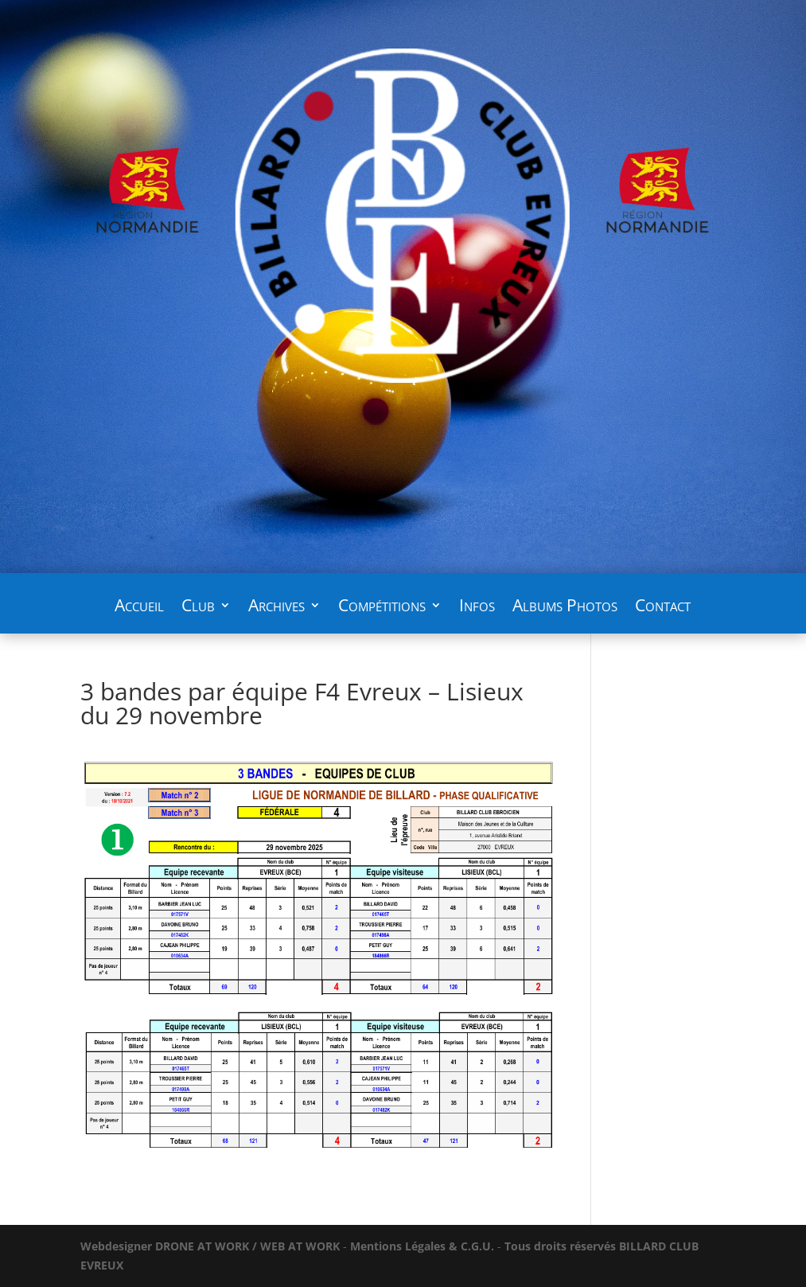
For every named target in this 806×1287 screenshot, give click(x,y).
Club (198, 607)
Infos (477, 607)
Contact (663, 607)
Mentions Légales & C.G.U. (422, 1246)
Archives (276, 607)
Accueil (139, 607)
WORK (210, 1246)
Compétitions (382, 607)
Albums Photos (564, 607)
